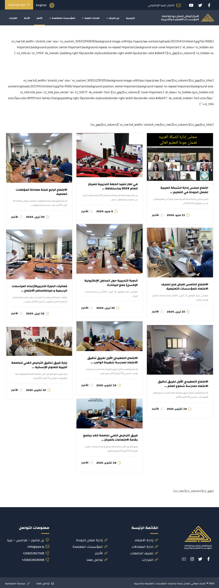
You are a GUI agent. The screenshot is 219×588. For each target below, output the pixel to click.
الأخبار (155, 215)
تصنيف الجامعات (144, 552)
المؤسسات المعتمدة (90, 545)
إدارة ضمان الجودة (92, 539)
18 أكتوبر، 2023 (106, 462)
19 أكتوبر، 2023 (106, 384)
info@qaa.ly (38, 545)
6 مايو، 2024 (104, 211)
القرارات (150, 558)
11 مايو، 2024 (176, 215)
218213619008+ (35, 558)
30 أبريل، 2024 (35, 216)
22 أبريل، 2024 (35, 313)
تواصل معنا (97, 558)
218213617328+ (35, 552)
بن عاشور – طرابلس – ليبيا (28, 539)
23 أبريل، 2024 (176, 311)
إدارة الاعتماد (146, 539)
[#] (208, 558)
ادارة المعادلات (145, 545)
